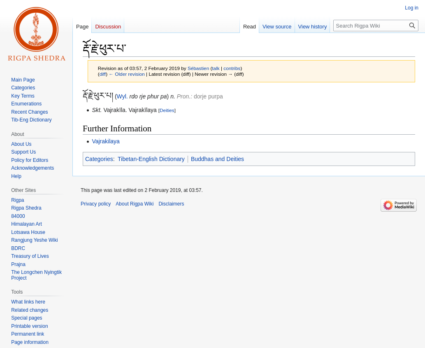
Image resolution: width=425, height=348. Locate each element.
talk (215, 68)
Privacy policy (96, 204)
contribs (231, 68)
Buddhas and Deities (217, 159)
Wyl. (122, 96)
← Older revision (127, 74)
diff (103, 74)
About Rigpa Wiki (134, 204)
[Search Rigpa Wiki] (375, 25)
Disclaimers (171, 204)
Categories (99, 159)
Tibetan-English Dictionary (151, 159)
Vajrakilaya (105, 141)
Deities (167, 110)
